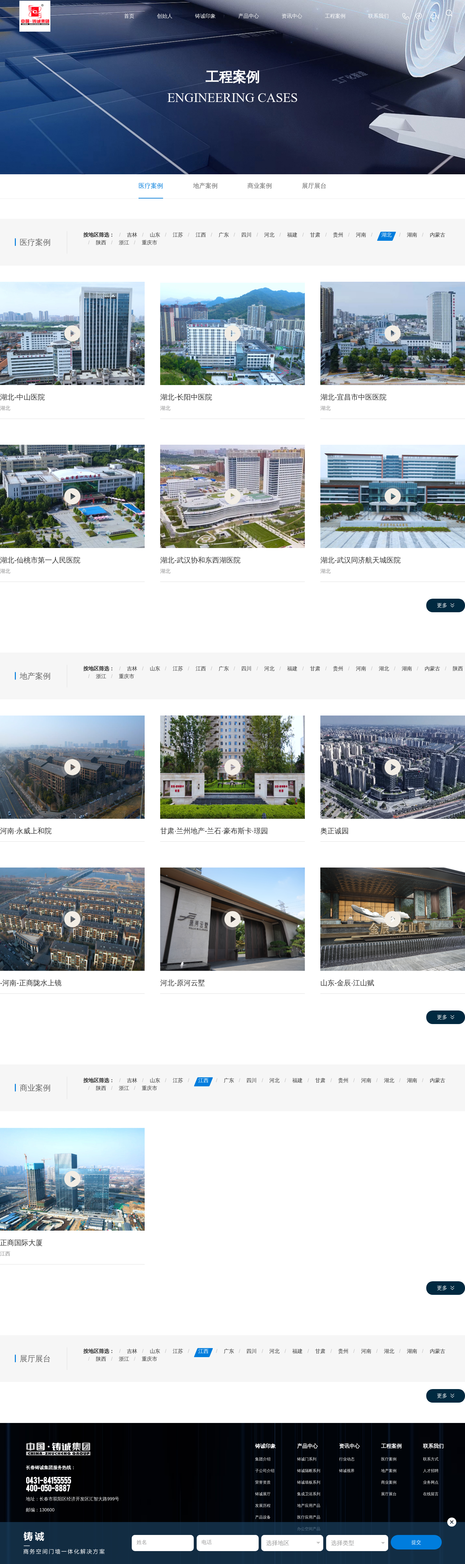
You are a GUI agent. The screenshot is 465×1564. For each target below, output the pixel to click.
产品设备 (263, 1516)
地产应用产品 (308, 1504)
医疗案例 (156, 185)
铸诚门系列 (306, 1458)
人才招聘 (431, 1470)
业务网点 (431, 1481)
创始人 (164, 16)
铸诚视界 (347, 1470)
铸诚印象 (205, 16)
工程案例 (335, 16)
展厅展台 (308, 185)
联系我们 (378, 16)
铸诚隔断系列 (308, 1470)
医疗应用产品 (308, 1516)
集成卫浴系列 (308, 1493)
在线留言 (431, 1493)
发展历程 (263, 1504)
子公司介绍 (264, 1470)
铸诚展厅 (263, 1493)
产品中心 (248, 16)
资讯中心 (292, 16)
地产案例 (207, 185)
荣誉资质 (263, 1481)
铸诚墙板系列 (308, 1481)
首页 (129, 16)
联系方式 (431, 1458)
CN (435, 16)
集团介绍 (263, 1458)
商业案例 (257, 185)
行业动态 (347, 1458)
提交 (416, 1543)
